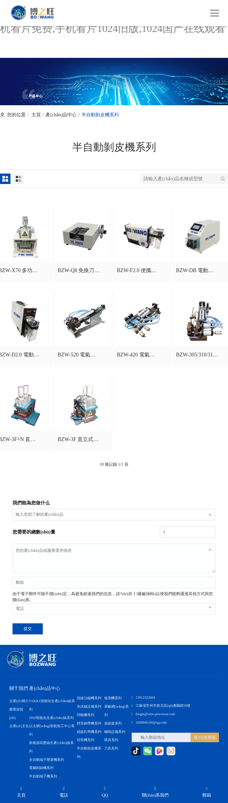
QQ (105, 791)
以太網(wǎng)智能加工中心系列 (52, 730)
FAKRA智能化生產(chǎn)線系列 (52, 705)
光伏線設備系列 (89, 706)
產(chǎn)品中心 (61, 114)
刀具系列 (111, 748)
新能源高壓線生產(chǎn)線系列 (51, 747)
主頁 (36, 114)
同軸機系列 (85, 715)
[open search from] (200, 12)
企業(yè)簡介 (19, 701)
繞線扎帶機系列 (89, 732)
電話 (63, 791)
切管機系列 (85, 740)
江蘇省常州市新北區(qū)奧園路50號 (161, 706)
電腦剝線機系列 (41, 768)
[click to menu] (214, 13)
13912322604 (143, 697)
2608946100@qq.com (149, 722)
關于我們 (18, 688)
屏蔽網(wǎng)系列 (116, 710)
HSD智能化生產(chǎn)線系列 (51, 718)
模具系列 (111, 740)
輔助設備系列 (114, 732)
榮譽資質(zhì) (16, 713)
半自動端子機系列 (43, 776)
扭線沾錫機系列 (89, 698)
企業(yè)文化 (19, 726)
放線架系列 (113, 723)
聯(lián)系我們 (155, 791)
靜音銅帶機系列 (89, 723)
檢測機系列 (113, 698)
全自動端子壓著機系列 (46, 759)
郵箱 (206, 792)
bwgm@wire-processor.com (153, 714)
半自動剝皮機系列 (89, 752)
